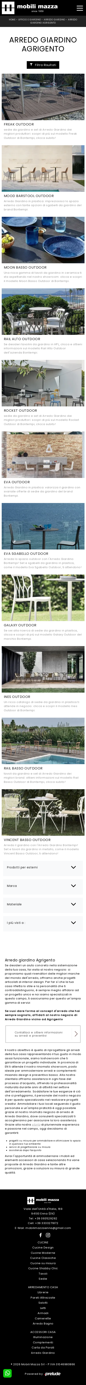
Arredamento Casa (43, 1287)
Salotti (43, 1303)
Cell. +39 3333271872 (43, 1223)
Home (12, 19)
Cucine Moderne (43, 1253)
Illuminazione (43, 1337)
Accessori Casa (43, 1332)
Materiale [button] (14, 904)
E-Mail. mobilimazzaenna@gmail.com (43, 1228)
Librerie (43, 1292)
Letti (43, 1308)
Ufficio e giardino (29, 19)
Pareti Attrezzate (43, 1298)
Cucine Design (43, 1248)
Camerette (43, 1318)
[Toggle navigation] (80, 7)
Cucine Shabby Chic (43, 1268)
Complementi (43, 1342)
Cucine (43, 1242)
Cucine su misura (43, 1263)
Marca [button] (12, 886)
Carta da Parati (43, 1348)
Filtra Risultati (43, 65)
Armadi (43, 1313)
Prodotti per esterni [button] (22, 867)
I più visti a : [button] (16, 923)
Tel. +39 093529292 (43, 1218)
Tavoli (43, 1274)
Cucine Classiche (43, 1258)
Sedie (43, 1279)
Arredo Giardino (54, 19)
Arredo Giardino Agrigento (53, 21)
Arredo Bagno (43, 1324)
